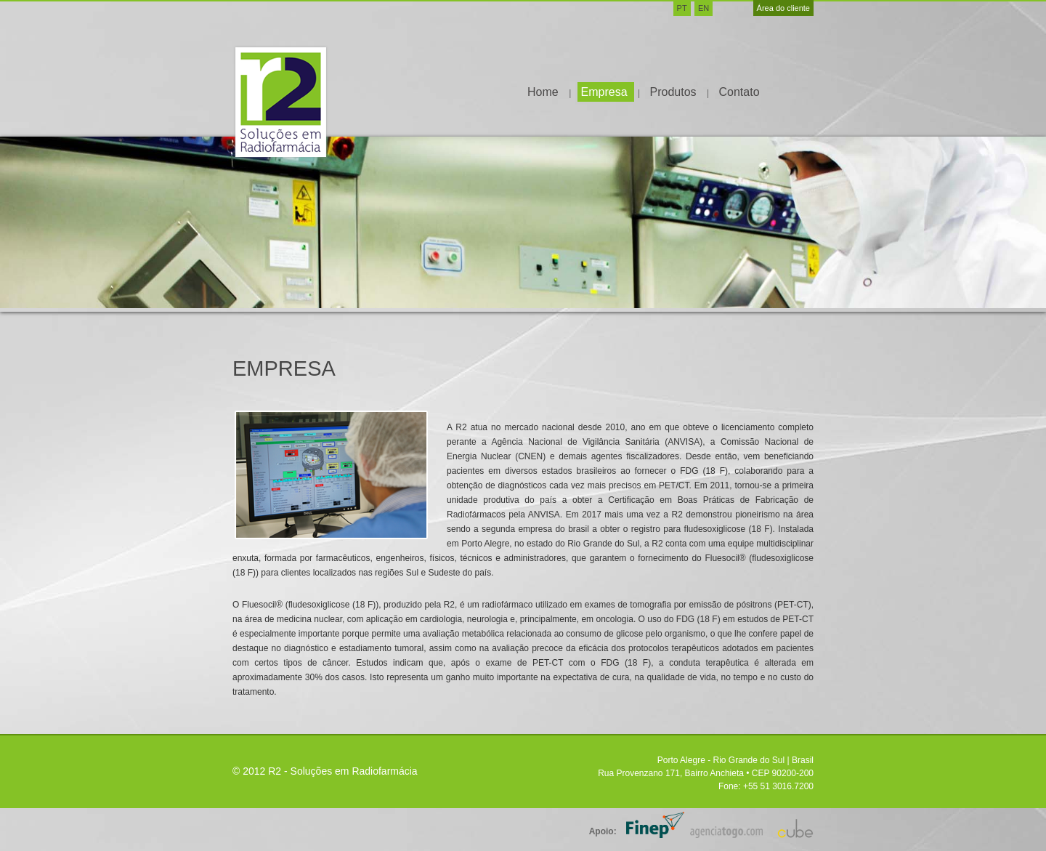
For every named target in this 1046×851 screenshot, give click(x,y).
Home (544, 92)
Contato (738, 92)
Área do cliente (783, 8)
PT (682, 8)
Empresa (606, 92)
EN (703, 8)
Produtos (675, 92)
